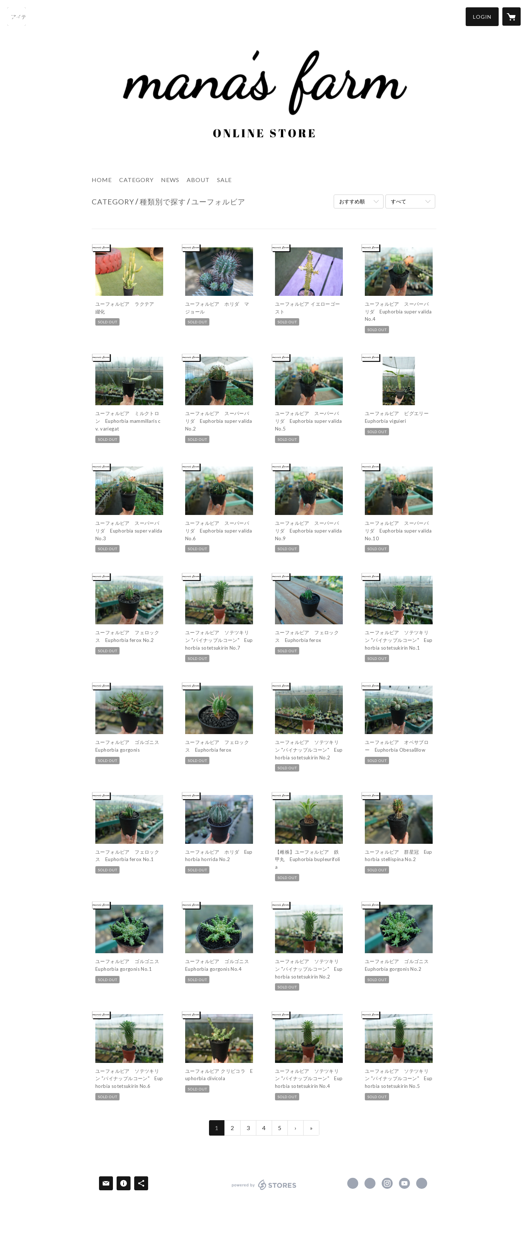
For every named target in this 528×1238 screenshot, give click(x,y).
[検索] (16, 16)
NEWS (170, 179)
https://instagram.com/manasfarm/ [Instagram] (387, 1183)
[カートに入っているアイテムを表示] (511, 16)
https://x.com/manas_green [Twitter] (369, 1183)
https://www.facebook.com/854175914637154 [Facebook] (352, 1183)
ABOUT (198, 179)
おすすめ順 (352, 201)
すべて (398, 201)
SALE (224, 179)
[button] (482, 16)
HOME (102, 179)
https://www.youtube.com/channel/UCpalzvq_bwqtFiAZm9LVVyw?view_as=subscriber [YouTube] (404, 1183)
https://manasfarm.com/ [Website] (421, 1183)
